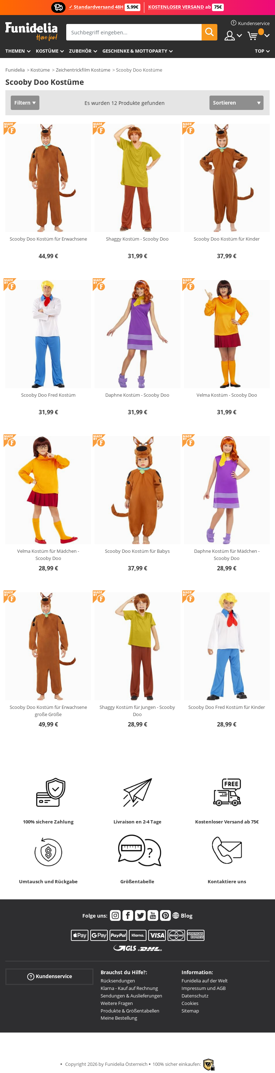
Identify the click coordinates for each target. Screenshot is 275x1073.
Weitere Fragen (117, 1003)
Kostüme (47, 51)
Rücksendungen (118, 980)
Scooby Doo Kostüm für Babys (137, 551)
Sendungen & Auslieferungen (131, 995)
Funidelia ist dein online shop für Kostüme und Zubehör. (31, 31)
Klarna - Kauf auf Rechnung (129, 988)
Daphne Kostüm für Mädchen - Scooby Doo (227, 554)
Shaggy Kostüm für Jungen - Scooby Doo (137, 710)
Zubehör (80, 51)
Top (259, 51)
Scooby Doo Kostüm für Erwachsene (48, 239)
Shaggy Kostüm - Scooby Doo (137, 239)
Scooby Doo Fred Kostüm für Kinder (226, 707)
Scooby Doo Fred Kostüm (48, 395)
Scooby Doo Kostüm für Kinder (227, 239)
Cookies (190, 1003)
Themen (15, 51)
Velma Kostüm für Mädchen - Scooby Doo (48, 554)
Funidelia (15, 70)
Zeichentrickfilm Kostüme (83, 70)
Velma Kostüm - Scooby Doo (227, 395)
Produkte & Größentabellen (130, 1010)
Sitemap (190, 1010)
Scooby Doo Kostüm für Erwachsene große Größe (48, 710)
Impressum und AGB (204, 988)
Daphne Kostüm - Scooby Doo (137, 395)
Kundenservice (49, 976)
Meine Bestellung (119, 1018)
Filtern (22, 102)
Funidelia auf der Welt (205, 980)
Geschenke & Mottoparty (134, 51)
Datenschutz (195, 995)
